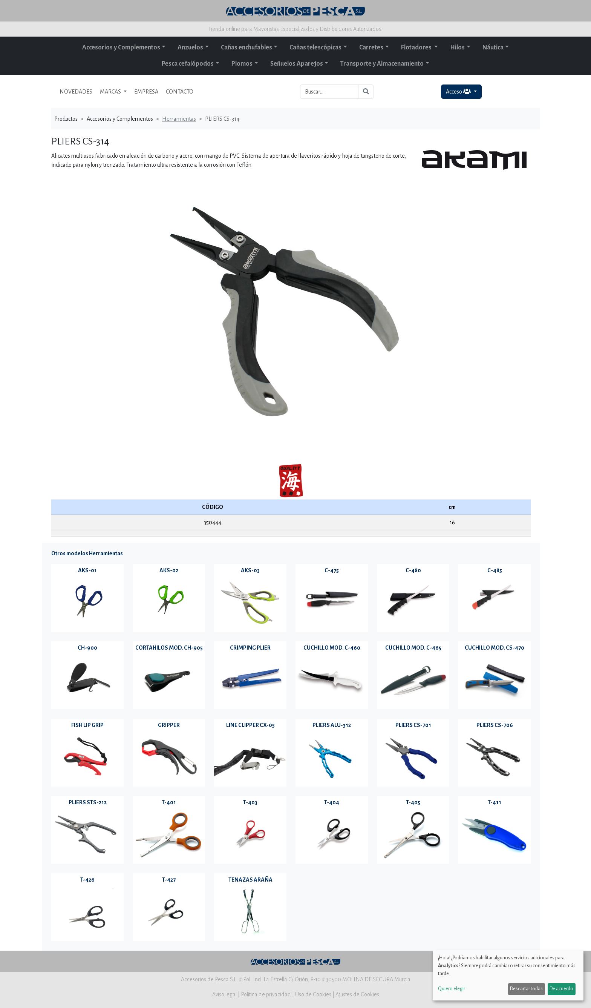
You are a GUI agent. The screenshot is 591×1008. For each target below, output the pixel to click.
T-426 (87, 880)
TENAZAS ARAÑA (250, 880)
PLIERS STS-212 (88, 802)
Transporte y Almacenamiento (382, 63)
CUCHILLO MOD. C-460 (331, 648)
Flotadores (417, 47)
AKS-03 (250, 570)
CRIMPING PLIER (250, 648)
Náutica (493, 47)
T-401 (169, 802)
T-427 (169, 880)
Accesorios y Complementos (121, 47)
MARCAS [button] (111, 92)
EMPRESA (146, 92)
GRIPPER (169, 725)
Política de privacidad (266, 994)
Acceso (459, 91)
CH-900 (87, 648)
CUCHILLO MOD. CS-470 (494, 648)
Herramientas (179, 119)
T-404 (331, 802)
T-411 (494, 802)
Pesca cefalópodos (188, 63)
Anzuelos (190, 47)
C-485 (494, 570)
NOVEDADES (76, 92)
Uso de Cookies (313, 994)
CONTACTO (179, 92)
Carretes (371, 47)
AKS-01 (87, 570)
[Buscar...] (329, 92)
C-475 (332, 570)
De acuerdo (561, 988)
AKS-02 (168, 570)
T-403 (250, 802)
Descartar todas (526, 988)
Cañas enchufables (246, 47)
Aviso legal (224, 994)
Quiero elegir (451, 988)
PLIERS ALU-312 (331, 725)
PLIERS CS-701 (413, 725)
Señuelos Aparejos (296, 63)
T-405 (413, 802)
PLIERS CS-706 (494, 725)
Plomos (242, 63)
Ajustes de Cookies (357, 994)
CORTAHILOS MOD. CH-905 (169, 648)
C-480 (413, 570)
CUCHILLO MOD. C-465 (413, 648)
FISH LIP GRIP (87, 725)
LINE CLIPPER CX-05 (250, 725)
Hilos (457, 47)
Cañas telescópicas (315, 47)
